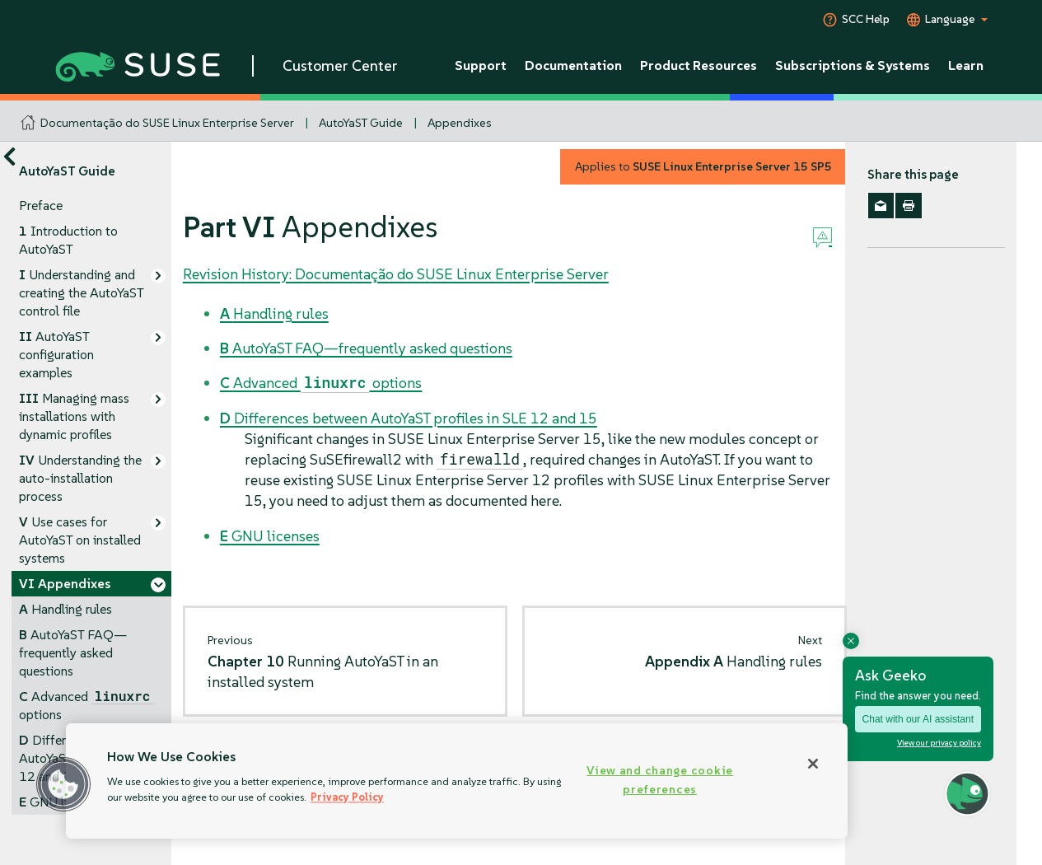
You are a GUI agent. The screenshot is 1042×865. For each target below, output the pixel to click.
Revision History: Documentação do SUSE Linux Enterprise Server (396, 273)
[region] (457, 781)
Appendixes (460, 122)
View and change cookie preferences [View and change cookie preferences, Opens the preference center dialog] (659, 780)
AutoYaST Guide (361, 122)
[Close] (813, 764)
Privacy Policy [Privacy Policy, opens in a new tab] (347, 797)
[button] (63, 784)
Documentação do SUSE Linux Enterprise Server (167, 122)
